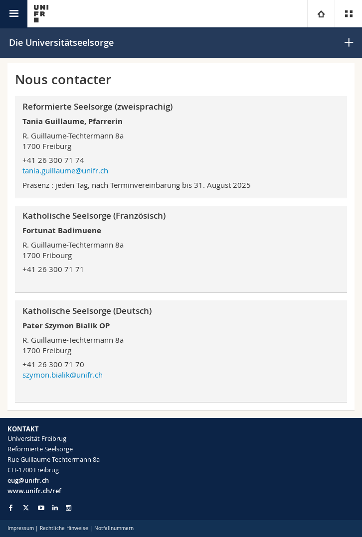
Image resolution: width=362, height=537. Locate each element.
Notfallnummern (114, 528)
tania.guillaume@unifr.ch (65, 170)
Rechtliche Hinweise (64, 528)
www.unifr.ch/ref (34, 490)
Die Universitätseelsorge (61, 42)
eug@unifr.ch (28, 480)
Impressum (20, 528)
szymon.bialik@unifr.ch (62, 375)
